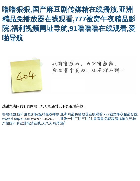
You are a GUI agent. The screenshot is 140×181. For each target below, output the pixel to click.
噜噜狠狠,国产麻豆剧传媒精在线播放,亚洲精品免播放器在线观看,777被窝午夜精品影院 (70, 114)
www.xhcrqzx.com (16, 119)
